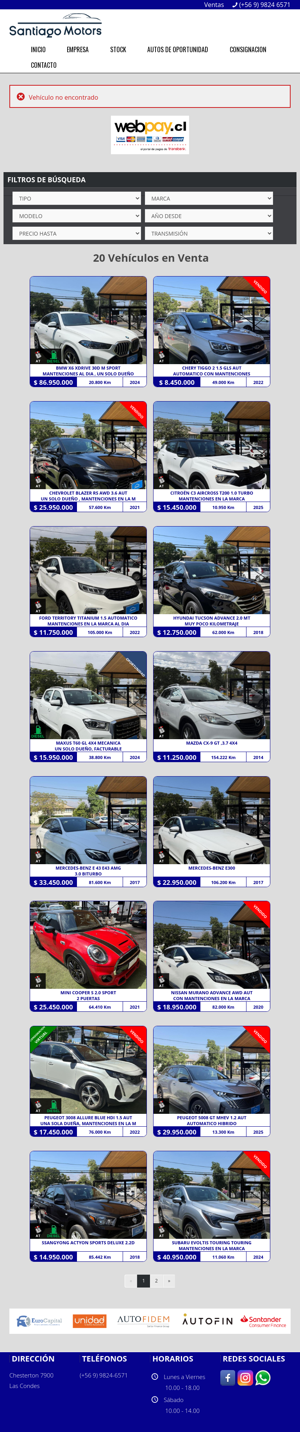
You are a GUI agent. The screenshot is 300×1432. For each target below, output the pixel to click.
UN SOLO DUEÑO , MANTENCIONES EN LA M (88, 499)
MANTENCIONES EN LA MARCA (212, 499)
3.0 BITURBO (88, 874)
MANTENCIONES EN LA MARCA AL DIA (88, 624)
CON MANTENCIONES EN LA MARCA (211, 998)
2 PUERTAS (88, 998)
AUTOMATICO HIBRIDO (212, 1123)
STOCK (118, 49)
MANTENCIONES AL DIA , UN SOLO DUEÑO (88, 374)
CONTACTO (44, 65)
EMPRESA (78, 49)
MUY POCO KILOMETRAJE (212, 624)
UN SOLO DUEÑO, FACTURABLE (88, 749)
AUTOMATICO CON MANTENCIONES (211, 374)
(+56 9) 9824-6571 (104, 1375)
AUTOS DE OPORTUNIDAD (177, 49)
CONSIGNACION (248, 49)
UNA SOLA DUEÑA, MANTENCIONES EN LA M (88, 1123)
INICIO (38, 49)
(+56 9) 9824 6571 (265, 4)
